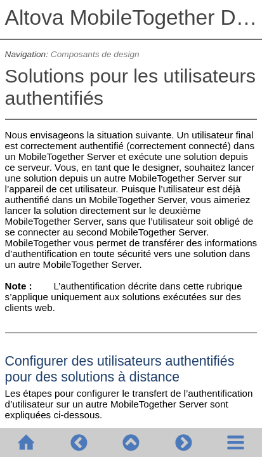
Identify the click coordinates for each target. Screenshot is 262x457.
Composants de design (95, 54)
